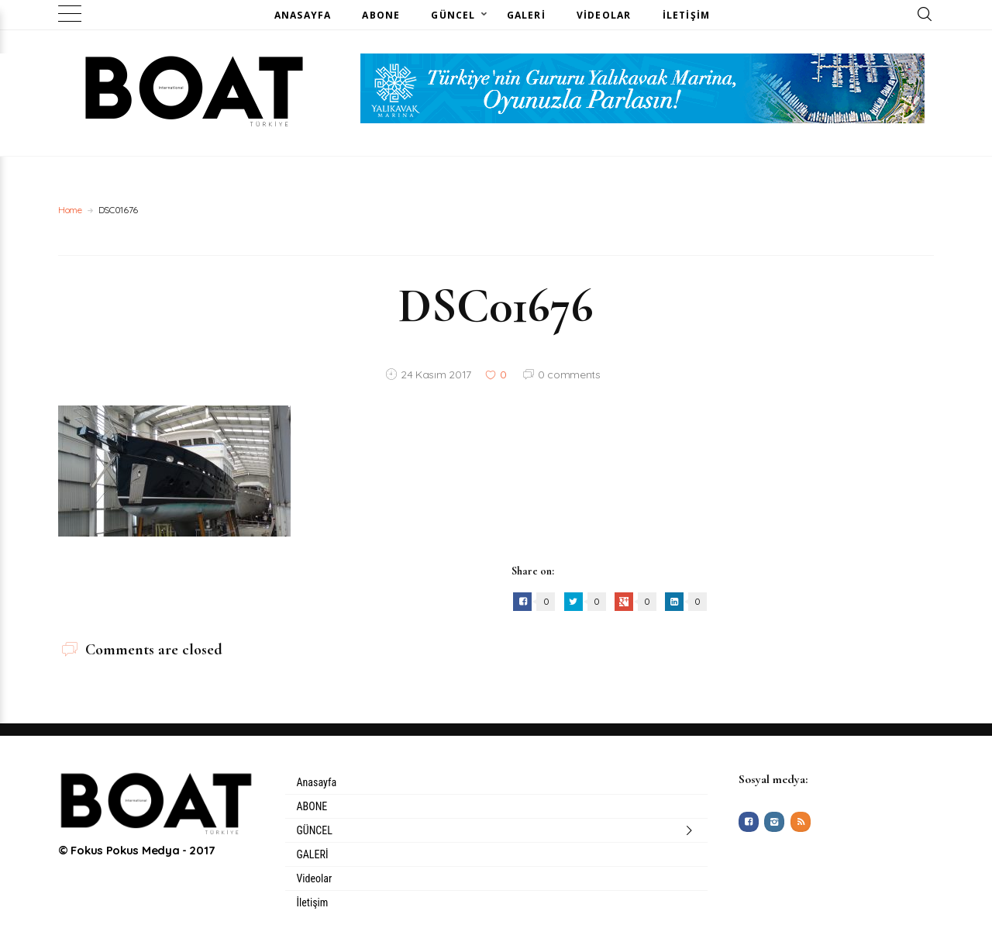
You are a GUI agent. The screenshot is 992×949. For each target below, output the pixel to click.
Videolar (604, 15)
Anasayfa (303, 15)
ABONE (381, 15)
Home (70, 210)
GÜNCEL (453, 15)
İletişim (687, 15)
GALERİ (526, 15)
